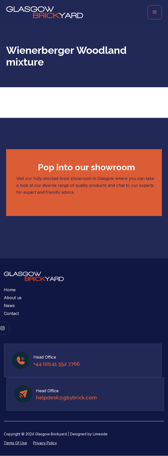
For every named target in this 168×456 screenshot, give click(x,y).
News (9, 305)
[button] (155, 12)
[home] (44, 12)
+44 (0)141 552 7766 (56, 364)
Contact (11, 313)
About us (13, 297)
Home (10, 289)
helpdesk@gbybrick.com (66, 398)
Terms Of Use (15, 443)
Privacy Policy (45, 443)
